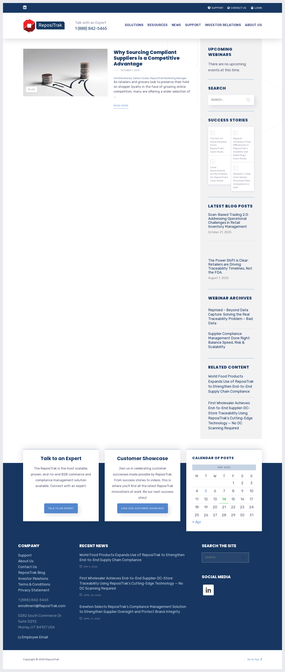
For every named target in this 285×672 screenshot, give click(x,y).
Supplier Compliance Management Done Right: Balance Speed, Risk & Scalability (229, 340)
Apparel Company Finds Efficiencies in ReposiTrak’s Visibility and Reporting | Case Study (242, 148)
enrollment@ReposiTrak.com (41, 606)
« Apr (196, 522)
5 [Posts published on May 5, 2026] (206, 491)
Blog (31, 89)
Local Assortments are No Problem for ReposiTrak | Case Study (219, 174)
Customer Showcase (142, 458)
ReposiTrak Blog (31, 572)
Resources (157, 25)
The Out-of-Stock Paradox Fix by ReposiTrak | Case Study (218, 145)
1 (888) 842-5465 (91, 28)
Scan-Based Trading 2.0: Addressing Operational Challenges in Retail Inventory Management (228, 220)
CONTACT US (236, 7)
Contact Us (27, 567)
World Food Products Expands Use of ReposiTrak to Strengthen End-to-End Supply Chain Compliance (231, 384)
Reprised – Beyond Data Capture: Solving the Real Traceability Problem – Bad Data (230, 316)
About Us (253, 25)
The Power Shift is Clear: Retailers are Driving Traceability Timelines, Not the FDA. (230, 266)
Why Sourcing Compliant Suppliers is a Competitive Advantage (147, 58)
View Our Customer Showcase (142, 508)
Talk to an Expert (61, 458)
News (176, 25)
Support (193, 25)
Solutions (134, 25)
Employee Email (33, 637)
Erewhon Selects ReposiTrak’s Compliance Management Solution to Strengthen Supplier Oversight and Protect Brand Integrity (132, 609)
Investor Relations (223, 25)
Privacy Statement (33, 590)
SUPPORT (215, 7)
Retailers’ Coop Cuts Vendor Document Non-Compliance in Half (242, 180)
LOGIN (256, 7)
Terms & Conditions (34, 584)
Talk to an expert (61, 508)
